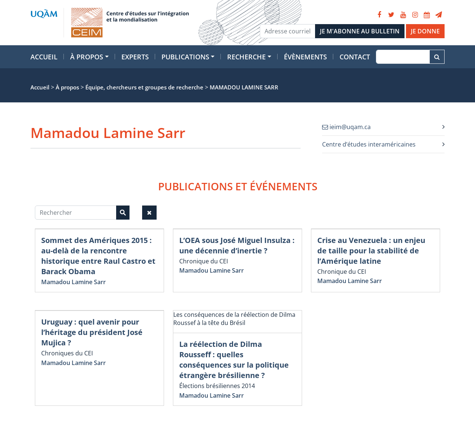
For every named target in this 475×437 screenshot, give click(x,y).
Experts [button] (135, 56)
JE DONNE (425, 31)
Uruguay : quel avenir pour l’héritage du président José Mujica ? (91, 332)
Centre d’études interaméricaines (369, 144)
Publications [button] (185, 56)
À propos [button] (86, 56)
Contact (355, 56)
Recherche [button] (246, 56)
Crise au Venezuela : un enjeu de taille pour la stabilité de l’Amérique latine (371, 250)
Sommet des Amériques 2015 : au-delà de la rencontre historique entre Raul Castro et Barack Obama (98, 255)
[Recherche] (403, 57)
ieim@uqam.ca (346, 127)
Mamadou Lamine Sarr (73, 282)
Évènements (305, 56)
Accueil (44, 56)
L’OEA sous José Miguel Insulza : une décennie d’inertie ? (237, 245)
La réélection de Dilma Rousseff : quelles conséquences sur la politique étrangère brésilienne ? (234, 359)
